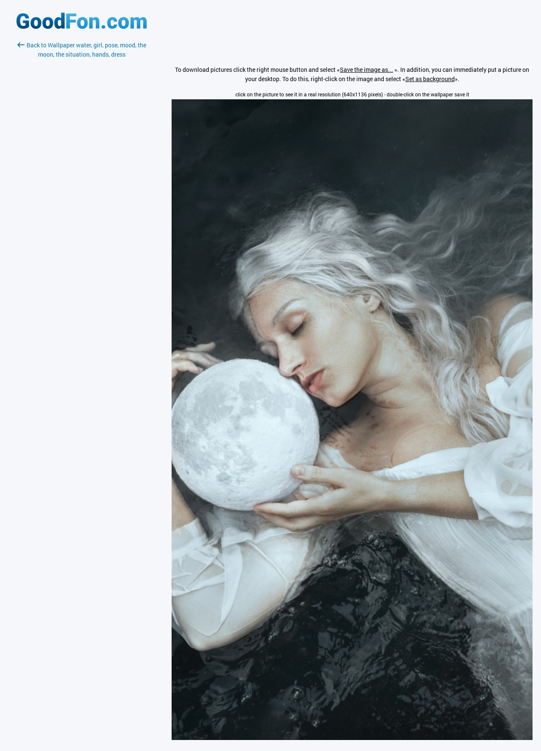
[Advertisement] (81, 159)
